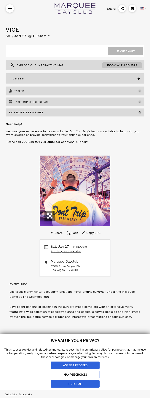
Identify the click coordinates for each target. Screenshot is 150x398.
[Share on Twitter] (72, 237)
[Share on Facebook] (56, 237)
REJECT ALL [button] (75, 384)
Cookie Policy (11, 394)
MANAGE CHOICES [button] (75, 374)
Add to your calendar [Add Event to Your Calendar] (66, 255)
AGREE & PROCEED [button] (75, 365)
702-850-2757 (32, 146)
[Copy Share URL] (90, 237)
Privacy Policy (25, 394)
